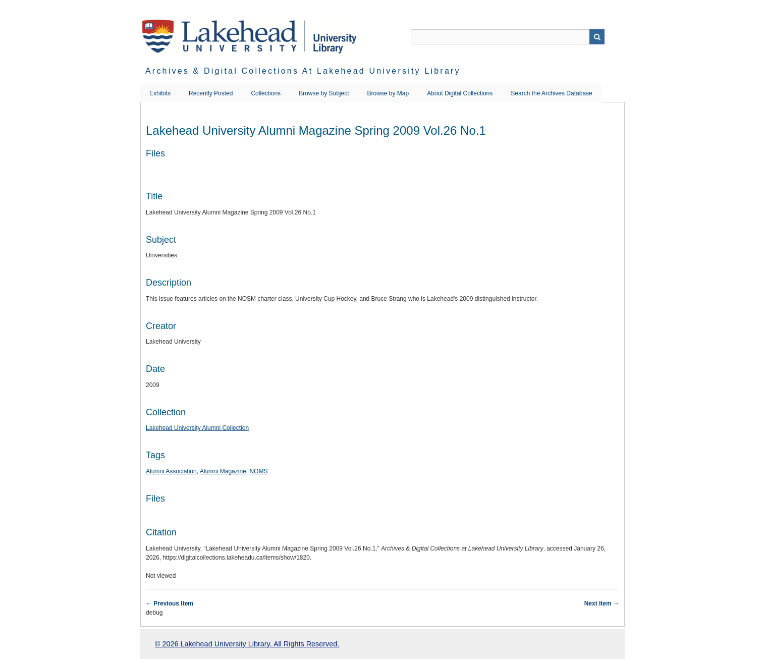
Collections (266, 93)
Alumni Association (171, 471)
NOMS (258, 471)
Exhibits (160, 93)
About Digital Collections (460, 93)
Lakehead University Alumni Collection (197, 427)
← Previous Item (169, 603)
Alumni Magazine (223, 471)
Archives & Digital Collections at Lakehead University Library (303, 71)
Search (597, 36)
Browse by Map (388, 93)
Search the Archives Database (551, 93)
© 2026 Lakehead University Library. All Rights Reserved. (247, 644)
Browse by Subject (324, 93)
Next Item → (601, 603)
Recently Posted (211, 93)
